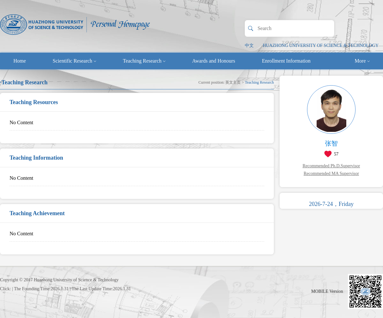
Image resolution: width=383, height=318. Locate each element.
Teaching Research (144, 61)
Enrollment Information (286, 61)
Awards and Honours (213, 61)
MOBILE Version (327, 291)
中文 (249, 45)
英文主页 (233, 82)
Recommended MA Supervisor (331, 173)
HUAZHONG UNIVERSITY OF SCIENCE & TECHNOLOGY (321, 45)
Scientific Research (74, 61)
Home (19, 61)
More (362, 61)
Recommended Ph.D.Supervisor (331, 165)
